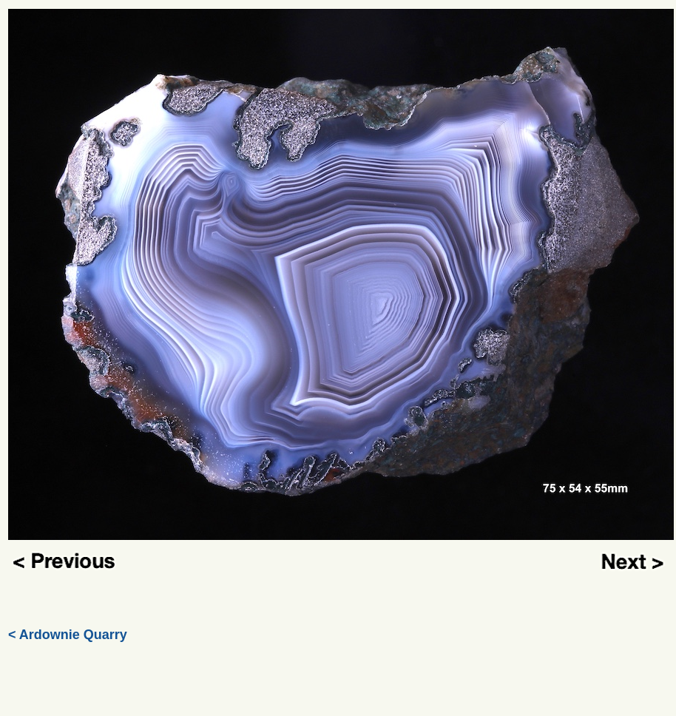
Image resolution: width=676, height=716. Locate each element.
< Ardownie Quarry (67, 634)
